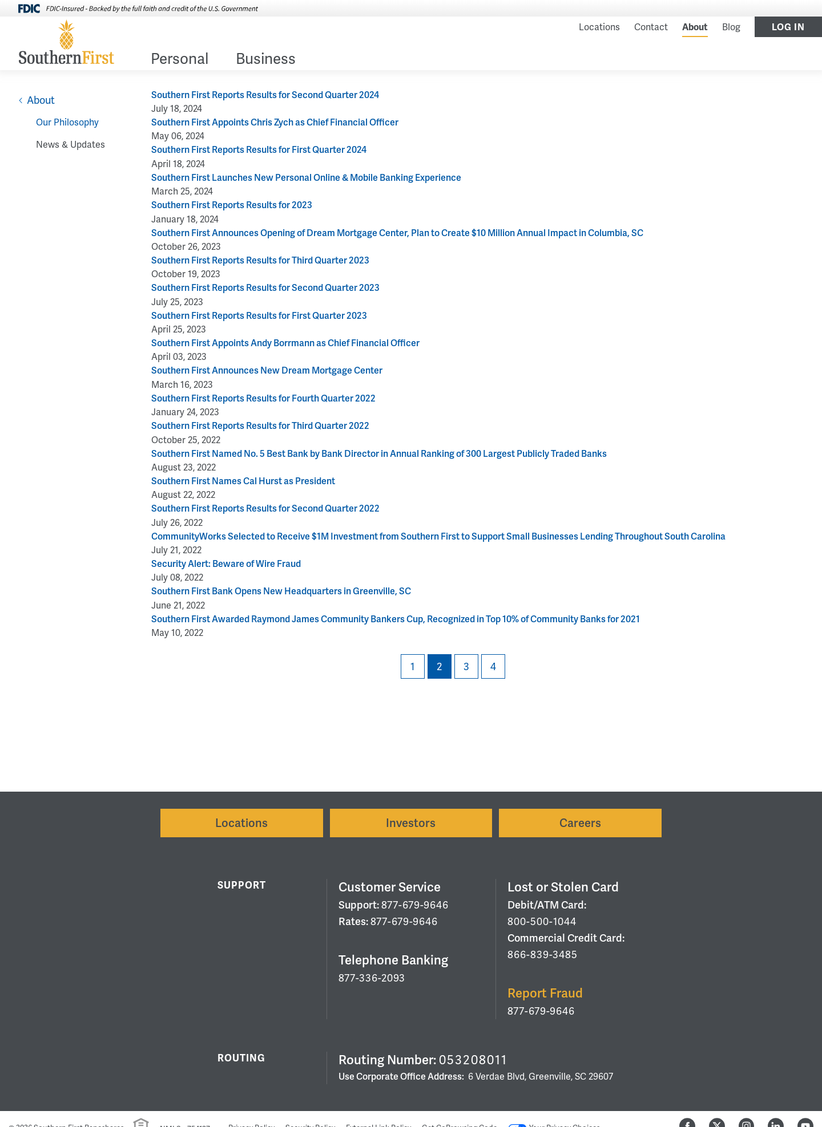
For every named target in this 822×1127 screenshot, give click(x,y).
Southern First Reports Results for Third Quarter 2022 (260, 426)
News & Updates (70, 145)
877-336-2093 (372, 977)
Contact (651, 27)
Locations (599, 27)
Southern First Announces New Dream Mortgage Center (266, 370)
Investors (411, 823)
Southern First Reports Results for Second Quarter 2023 (265, 288)
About (695, 27)
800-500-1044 (542, 921)
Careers (580, 823)
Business (266, 59)
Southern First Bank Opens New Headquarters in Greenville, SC (281, 591)
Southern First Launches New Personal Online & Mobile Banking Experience (306, 178)
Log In (788, 27)
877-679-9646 (415, 904)
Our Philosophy (67, 122)
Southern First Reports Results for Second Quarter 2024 (265, 95)
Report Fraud (545, 993)
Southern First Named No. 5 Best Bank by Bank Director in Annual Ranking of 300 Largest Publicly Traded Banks (379, 454)
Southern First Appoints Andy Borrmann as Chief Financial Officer (285, 343)
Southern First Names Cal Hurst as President (243, 481)
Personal (179, 59)
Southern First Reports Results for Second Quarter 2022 (265, 508)
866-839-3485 (542, 954)
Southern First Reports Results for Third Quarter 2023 (260, 260)
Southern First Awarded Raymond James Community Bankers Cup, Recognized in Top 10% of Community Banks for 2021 (395, 619)
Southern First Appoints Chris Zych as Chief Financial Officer (274, 122)
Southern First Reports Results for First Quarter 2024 (258, 150)
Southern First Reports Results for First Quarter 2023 (259, 316)
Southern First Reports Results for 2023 (231, 205)
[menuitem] (179, 60)
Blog (731, 27)
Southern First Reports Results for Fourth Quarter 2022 (263, 398)
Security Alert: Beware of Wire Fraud (226, 564)
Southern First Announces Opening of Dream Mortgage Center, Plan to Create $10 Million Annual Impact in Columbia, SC (397, 233)
